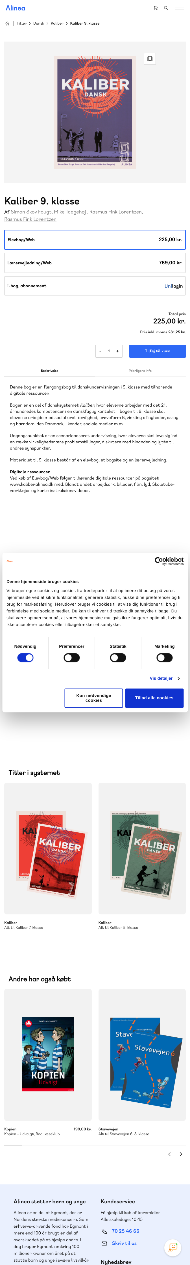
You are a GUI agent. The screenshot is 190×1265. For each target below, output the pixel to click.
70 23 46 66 (38, 1139)
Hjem (7, 23)
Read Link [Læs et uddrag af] (150, 59)
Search (166, 8)
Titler (22, 23)
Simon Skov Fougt (31, 212)
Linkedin (115, 1218)
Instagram (74, 1218)
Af (7, 212)
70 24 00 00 (126, 1174)
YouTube (102, 1218)
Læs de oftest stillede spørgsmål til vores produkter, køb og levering (47, 1184)
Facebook (88, 1218)
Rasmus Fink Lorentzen (115, 212)
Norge (76, 1084)
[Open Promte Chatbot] (173, 1248)
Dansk (38, 23)
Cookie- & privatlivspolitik (77, 1249)
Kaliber (57, 23)
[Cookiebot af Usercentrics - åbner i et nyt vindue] (159, 561)
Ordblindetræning (32, 1091)
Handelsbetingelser (117, 1249)
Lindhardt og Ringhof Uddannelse (47, 1071)
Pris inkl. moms (153, 332)
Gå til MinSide (117, 1121)
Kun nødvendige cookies (94, 698)
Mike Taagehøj (70, 212)
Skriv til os (124, 1013)
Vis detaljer (161, 678)
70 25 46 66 (125, 1001)
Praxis (20, 1084)
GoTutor (36, 1084)
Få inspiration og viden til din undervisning (130, 1046)
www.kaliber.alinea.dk (31, 484)
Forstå (64, 1091)
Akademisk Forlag (60, 1078)
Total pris (177, 314)
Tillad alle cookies (154, 698)
